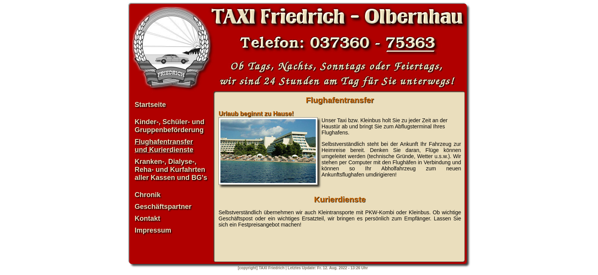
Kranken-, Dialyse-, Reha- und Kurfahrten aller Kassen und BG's (171, 169)
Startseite (150, 104)
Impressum (153, 230)
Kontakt (147, 218)
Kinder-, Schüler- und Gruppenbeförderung (169, 126)
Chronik (148, 195)
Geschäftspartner (163, 206)
